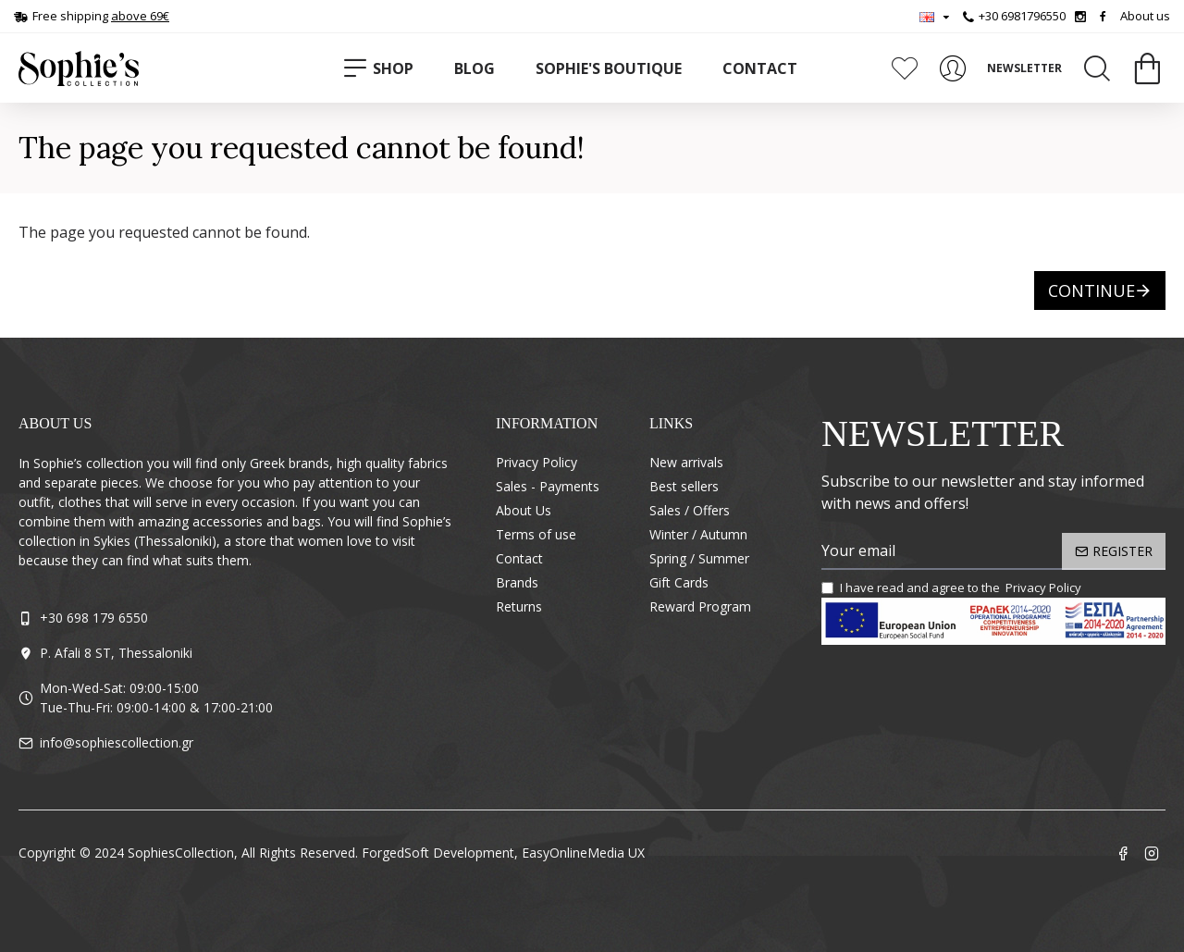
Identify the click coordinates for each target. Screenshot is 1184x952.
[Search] (1097, 68)
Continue (1091, 290)
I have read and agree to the (952, 588)
